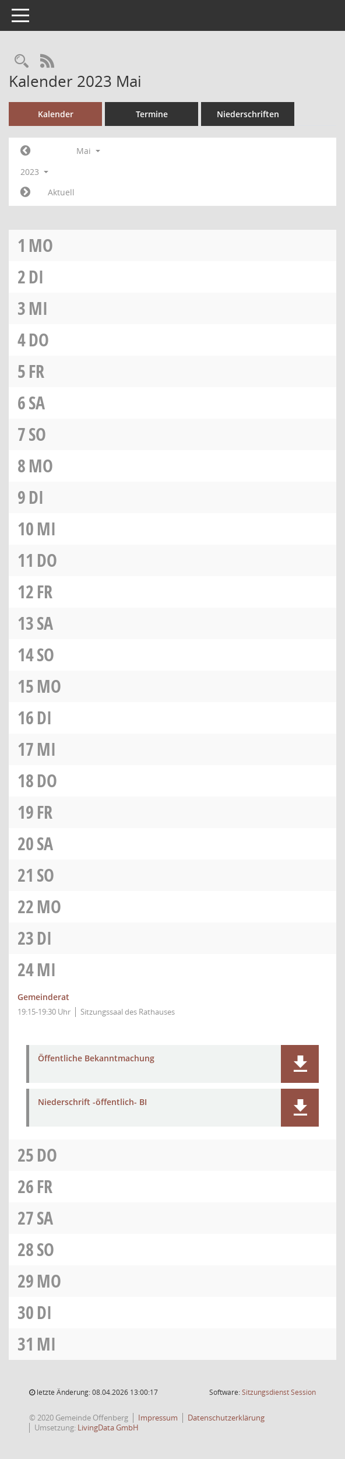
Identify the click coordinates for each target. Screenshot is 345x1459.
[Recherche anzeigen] (21, 61)
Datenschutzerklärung (226, 1417)
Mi (38, 308)
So (37, 434)
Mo (41, 245)
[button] (300, 1064)
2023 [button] (34, 171)
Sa (37, 403)
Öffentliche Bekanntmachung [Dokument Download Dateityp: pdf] (96, 1059)
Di (36, 277)
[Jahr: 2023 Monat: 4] (25, 151)
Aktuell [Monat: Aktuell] (61, 192)
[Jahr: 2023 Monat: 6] (25, 192)
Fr (36, 371)
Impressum (158, 1417)
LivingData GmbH (108, 1427)
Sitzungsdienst (279, 1392)
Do (39, 340)
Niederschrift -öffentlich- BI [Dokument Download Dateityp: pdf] (92, 1102)
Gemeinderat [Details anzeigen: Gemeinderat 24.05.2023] (43, 996)
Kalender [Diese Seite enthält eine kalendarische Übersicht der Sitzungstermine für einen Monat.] (55, 114)
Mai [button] (88, 150)
